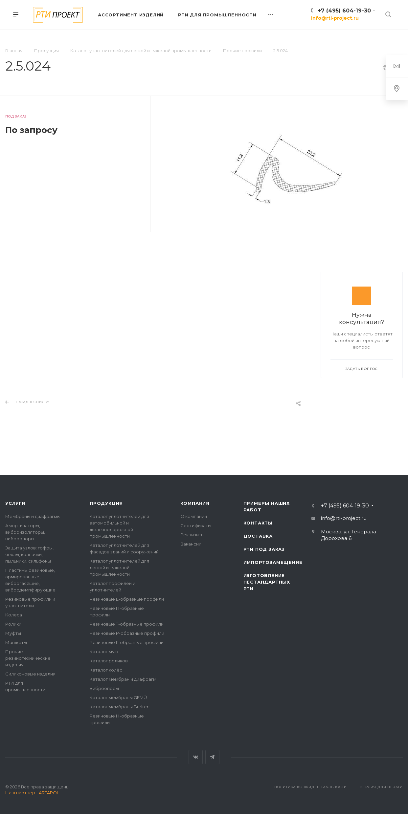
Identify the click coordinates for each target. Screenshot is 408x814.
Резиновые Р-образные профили (127, 633)
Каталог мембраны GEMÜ (118, 697)
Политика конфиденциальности (310, 787)
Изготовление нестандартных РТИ (266, 582)
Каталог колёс (106, 670)
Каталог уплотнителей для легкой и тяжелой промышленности (119, 567)
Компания (195, 503)
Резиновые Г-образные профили (127, 642)
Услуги (15, 503)
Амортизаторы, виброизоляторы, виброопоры (25, 532)
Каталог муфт (105, 651)
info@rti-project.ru (335, 18)
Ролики (13, 624)
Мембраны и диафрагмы (32, 516)
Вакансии (190, 543)
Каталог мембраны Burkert (120, 706)
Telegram (212, 757)
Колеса (13, 614)
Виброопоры (104, 688)
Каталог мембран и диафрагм (123, 679)
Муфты (13, 633)
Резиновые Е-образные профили (127, 599)
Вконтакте (196, 757)
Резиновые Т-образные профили (127, 624)
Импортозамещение (273, 562)
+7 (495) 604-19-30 (344, 11)
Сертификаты (195, 525)
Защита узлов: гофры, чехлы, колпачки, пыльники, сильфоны (29, 554)
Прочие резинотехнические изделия (28, 658)
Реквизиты (192, 534)
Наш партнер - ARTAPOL (32, 792)
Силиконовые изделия (30, 673)
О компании (193, 516)
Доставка (258, 536)
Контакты (258, 522)
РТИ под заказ (264, 549)
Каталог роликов (109, 660)
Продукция (106, 503)
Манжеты (16, 642)
